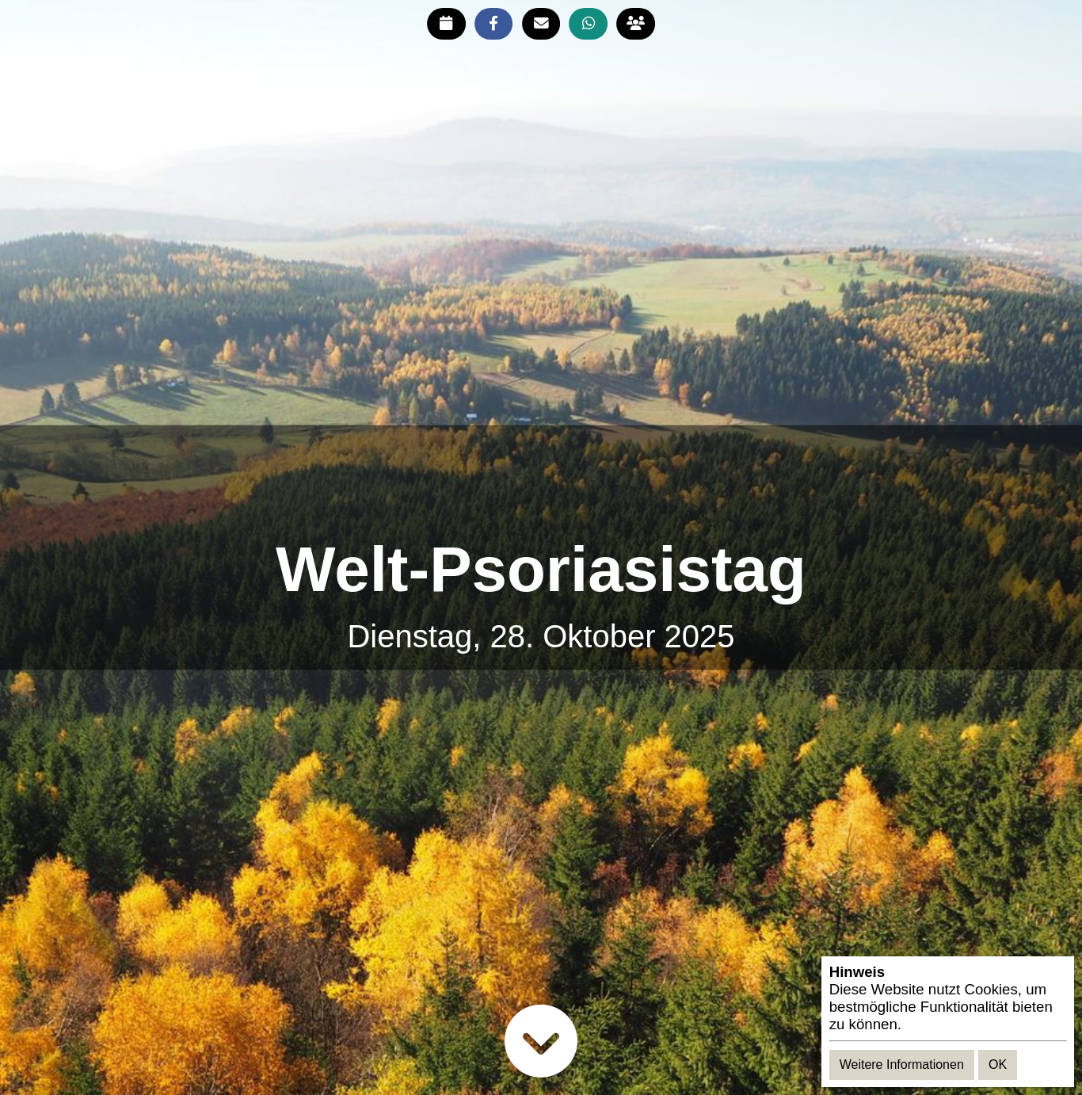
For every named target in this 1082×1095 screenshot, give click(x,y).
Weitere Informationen (902, 1064)
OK (998, 1064)
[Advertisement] (541, 481)
